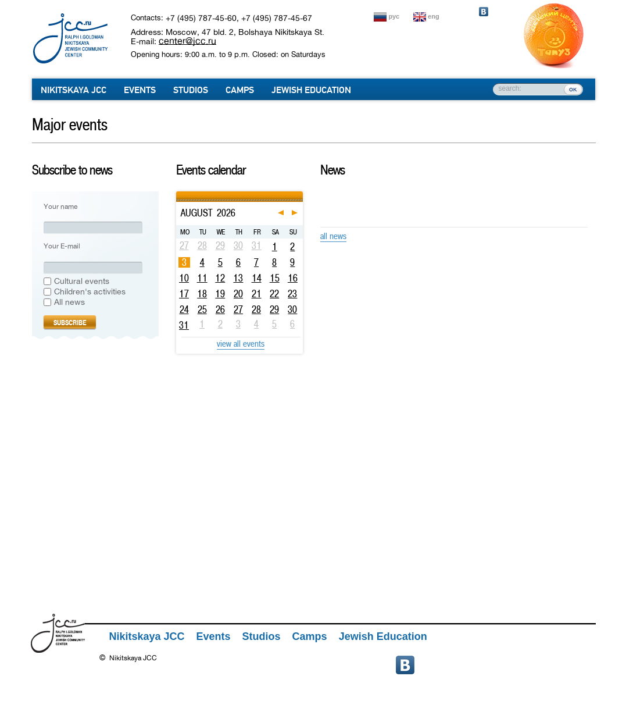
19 (220, 294)
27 (238, 309)
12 (220, 278)
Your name (60, 207)
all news (333, 235)
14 (257, 278)
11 (202, 278)
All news (69, 302)
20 (238, 294)
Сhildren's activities (90, 292)
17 (184, 294)
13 (238, 278)
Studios (190, 90)
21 (257, 294)
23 (292, 294)
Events (140, 90)
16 (293, 278)
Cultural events (81, 282)
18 (202, 294)
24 (184, 309)
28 (256, 309)
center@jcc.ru (187, 41)
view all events (240, 344)
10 (184, 278)
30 (292, 309)
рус (394, 16)
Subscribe (69, 323)
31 (184, 325)
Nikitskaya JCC (73, 90)
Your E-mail (62, 246)
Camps (240, 90)
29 (274, 309)
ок (573, 89)
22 (274, 294)
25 (202, 309)
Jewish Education (311, 90)
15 (275, 278)
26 (220, 309)
